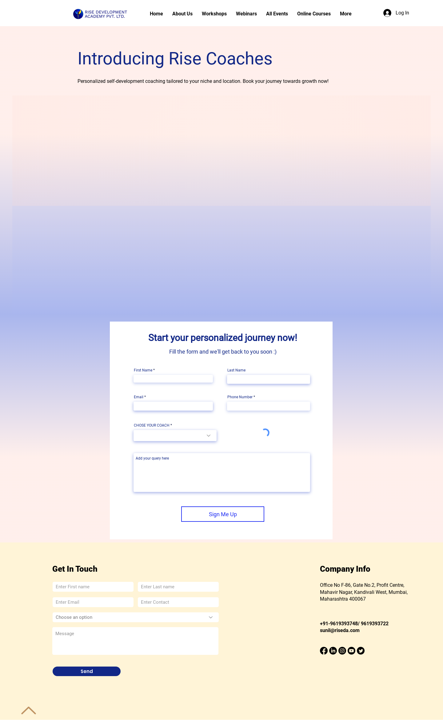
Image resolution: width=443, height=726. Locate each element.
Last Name (236, 370)
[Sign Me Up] (222, 514)
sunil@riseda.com (340, 630)
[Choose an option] (136, 617)
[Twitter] (361, 651)
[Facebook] (324, 651)
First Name (143, 370)
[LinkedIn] (333, 651)
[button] (246, 14)
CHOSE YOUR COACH (152, 425)
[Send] (87, 671)
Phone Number (240, 397)
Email (138, 397)
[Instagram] (342, 651)
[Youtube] (351, 651)
